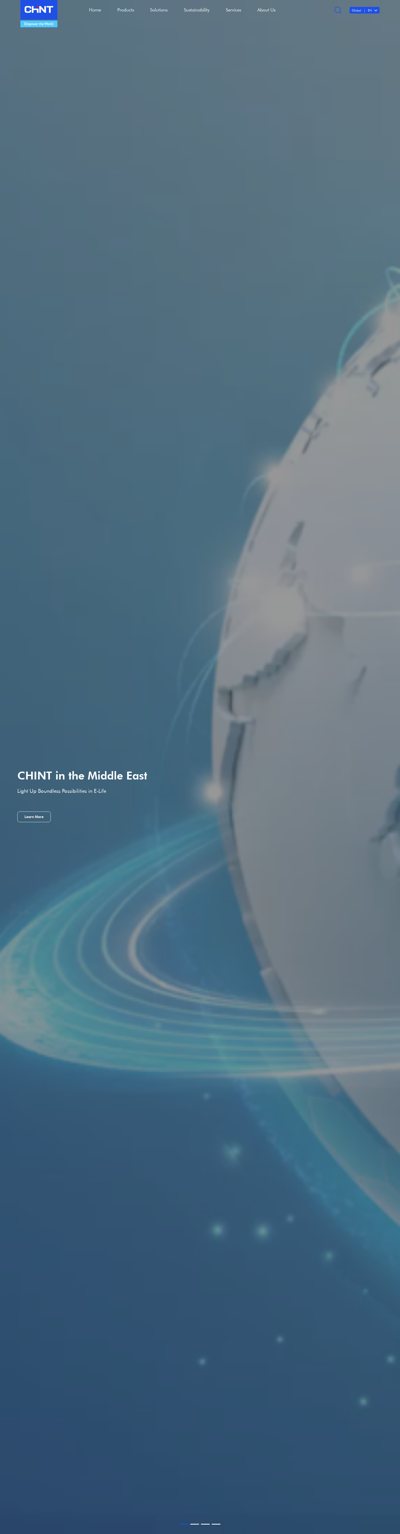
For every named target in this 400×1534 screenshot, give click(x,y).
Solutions (159, 10)
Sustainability (196, 10)
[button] (184, 1524)
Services (233, 10)
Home (95, 10)
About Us (266, 10)
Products (125, 10)
